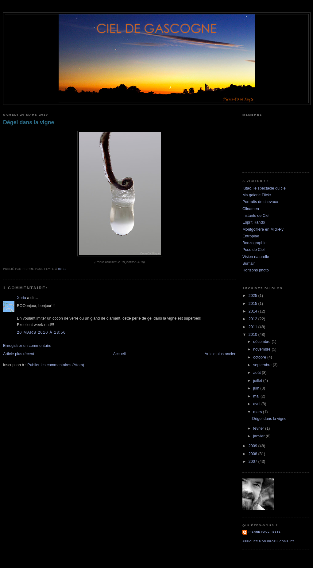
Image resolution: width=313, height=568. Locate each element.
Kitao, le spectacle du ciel (264, 188)
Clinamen (250, 208)
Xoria (21, 297)
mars (258, 411)
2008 (253, 453)
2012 (253, 319)
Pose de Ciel (253, 249)
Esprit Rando (253, 222)
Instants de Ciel (255, 215)
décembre (262, 341)
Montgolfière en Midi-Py (263, 229)
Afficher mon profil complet (268, 541)
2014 (253, 311)
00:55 (62, 269)
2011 (253, 326)
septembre (263, 365)
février (259, 428)
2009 (253, 445)
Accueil (119, 353)
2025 (253, 295)
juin (256, 388)
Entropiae (250, 236)
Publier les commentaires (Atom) (55, 365)
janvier (259, 436)
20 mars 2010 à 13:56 (41, 332)
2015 (253, 303)
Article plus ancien (220, 353)
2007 (253, 461)
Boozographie (254, 242)
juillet (258, 380)
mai (257, 396)
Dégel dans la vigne (28, 122)
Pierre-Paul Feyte (264, 531)
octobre (260, 357)
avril (257, 403)
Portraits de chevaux (260, 201)
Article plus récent (18, 353)
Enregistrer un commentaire (27, 345)
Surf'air (248, 263)
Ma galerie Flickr (256, 195)
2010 (253, 334)
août (257, 372)
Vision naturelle (255, 256)
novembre (262, 349)
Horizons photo (255, 270)
